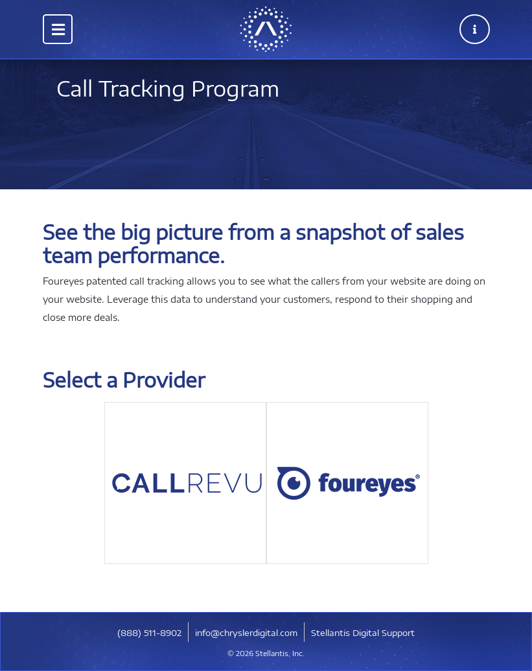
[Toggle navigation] (58, 29)
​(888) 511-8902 (149, 633)
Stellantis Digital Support (363, 633)
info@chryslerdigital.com (246, 633)
